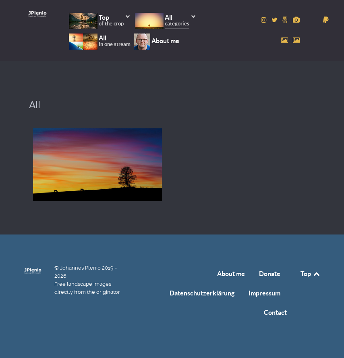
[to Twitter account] (275, 20)
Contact (275, 312)
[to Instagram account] (264, 20)
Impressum (264, 293)
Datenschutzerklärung (202, 293)
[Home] (37, 14)
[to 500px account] (286, 20)
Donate (269, 273)
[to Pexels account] (285, 40)
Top (310, 273)
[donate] (325, 20)
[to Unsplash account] (296, 40)
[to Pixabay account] (296, 20)
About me (231, 273)
